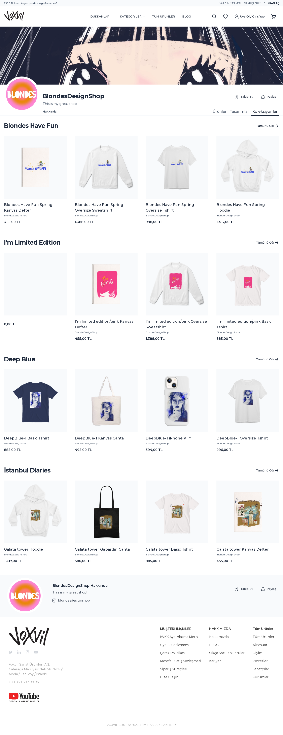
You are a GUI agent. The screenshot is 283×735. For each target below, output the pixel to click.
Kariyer (215, 661)
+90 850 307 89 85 (24, 682)
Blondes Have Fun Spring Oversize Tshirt (170, 208)
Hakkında (50, 111)
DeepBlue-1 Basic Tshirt (26, 438)
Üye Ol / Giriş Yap (249, 16)
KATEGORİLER (132, 16)
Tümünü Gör (267, 125)
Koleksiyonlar (265, 111)
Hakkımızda (219, 637)
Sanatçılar (261, 669)
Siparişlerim (252, 3)
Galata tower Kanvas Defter (242, 549)
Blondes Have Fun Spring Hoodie (240, 208)
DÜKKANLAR (101, 16)
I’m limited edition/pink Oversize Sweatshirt (176, 324)
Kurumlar (261, 677)
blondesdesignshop (71, 600)
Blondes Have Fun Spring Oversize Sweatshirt (99, 208)
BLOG (186, 16)
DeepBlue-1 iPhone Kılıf (168, 438)
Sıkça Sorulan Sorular (227, 653)
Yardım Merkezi (230, 3)
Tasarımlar (239, 111)
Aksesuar (260, 645)
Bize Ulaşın (169, 677)
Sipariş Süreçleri (173, 669)
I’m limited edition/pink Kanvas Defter (104, 324)
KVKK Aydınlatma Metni (179, 637)
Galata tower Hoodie (23, 549)
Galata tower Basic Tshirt (169, 549)
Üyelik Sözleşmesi (174, 645)
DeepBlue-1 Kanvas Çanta (99, 438)
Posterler (260, 661)
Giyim (257, 653)
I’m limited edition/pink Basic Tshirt (244, 324)
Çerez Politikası (172, 653)
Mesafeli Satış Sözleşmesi (180, 661)
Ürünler (219, 111)
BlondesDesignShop (15, 215)
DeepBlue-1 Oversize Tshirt (242, 438)
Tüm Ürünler (263, 637)
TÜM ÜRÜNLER (163, 16)
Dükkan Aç (271, 3)
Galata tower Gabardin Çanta (102, 549)
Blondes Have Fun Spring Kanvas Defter (28, 208)
